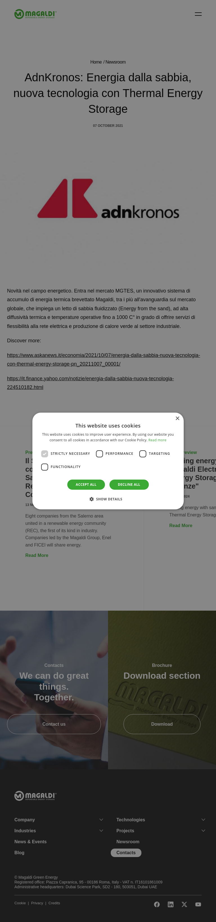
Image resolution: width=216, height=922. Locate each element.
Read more (157, 440)
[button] (108, 499)
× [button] (177, 419)
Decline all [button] (129, 484)
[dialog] (108, 461)
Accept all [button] (86, 484)
